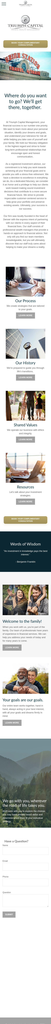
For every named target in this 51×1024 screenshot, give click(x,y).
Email (5, 861)
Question (7, 892)
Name (5, 845)
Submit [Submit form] (9, 914)
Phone (5, 877)
